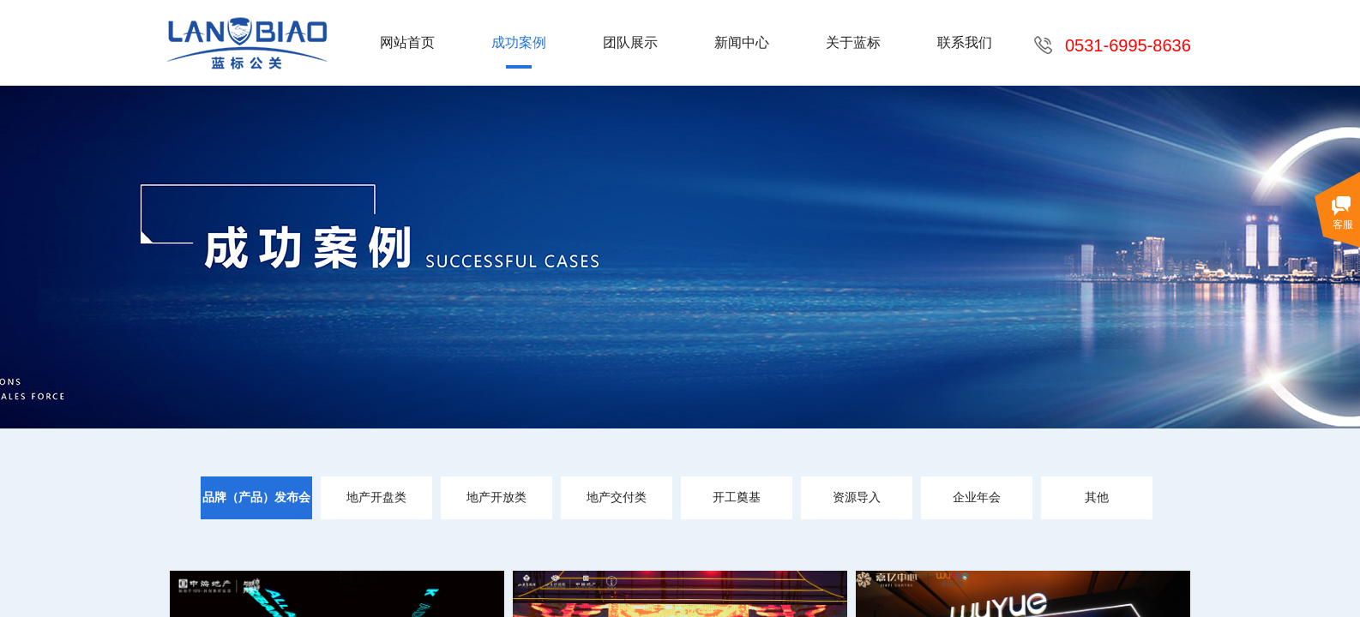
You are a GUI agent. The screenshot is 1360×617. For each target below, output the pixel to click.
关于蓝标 (853, 42)
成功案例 (518, 42)
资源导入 (857, 497)
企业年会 (977, 497)
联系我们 (964, 42)
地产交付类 (617, 497)
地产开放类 (496, 497)
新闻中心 (741, 42)
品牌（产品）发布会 (256, 497)
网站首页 (407, 42)
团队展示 (630, 42)
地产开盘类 (376, 497)
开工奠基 (737, 497)
